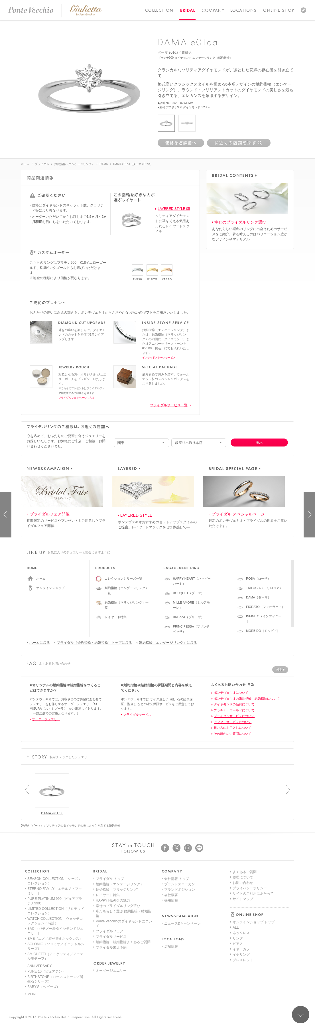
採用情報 (171, 900)
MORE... (33, 994)
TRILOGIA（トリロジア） (264, 588)
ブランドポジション (179, 890)
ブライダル (42, 164)
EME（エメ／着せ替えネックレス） (55, 939)
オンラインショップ (50, 588)
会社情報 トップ (176, 879)
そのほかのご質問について (232, 733)
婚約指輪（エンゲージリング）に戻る (166, 642)
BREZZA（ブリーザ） (188, 617)
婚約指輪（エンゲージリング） (74, 164)
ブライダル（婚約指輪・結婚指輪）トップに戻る (93, 642)
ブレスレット (243, 917)
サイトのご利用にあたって (253, 955)
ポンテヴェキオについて (231, 692)
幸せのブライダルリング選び (240, 222)
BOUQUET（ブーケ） (188, 593)
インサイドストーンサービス (159, 357)
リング (238, 895)
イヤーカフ (241, 906)
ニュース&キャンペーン (182, 924)
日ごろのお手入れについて (232, 727)
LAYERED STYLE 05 (174, 209)
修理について (243, 938)
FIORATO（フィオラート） (265, 606)
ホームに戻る (38, 642)
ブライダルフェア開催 (50, 514)
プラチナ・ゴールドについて (234, 710)
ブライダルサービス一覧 (169, 405)
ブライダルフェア (109, 931)
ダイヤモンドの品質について (234, 704)
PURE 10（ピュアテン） (46, 971)
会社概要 (171, 895)
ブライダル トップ (110, 879)
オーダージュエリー (46, 719)
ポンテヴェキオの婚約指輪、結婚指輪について (247, 698)
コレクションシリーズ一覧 (123, 578)
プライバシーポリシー (250, 949)
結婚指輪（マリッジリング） (118, 890)
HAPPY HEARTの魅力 (113, 900)
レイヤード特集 (116, 617)
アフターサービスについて (232, 722)
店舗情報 (171, 947)
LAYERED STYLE (136, 515)
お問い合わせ (243, 944)
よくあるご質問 (245, 933)
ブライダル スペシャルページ (238, 514)
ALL (236, 884)
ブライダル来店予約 (111, 947)
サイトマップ (243, 960)
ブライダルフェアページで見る (76, 397)
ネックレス (241, 890)
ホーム (25, 164)
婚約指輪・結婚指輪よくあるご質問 (123, 942)
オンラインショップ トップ (254, 879)
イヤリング (241, 911)
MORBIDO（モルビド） (263, 630)
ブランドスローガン (179, 884)
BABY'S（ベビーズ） (43, 987)
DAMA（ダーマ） (258, 597)
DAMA (103, 164)
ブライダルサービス (137, 714)
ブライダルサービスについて (234, 716)
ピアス (238, 900)
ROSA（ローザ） (258, 578)
